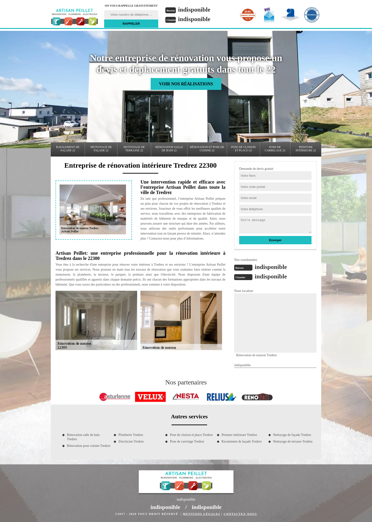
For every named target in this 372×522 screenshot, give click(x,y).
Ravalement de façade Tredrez (242, 441)
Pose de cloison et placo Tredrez (191, 435)
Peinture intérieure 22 (306, 148)
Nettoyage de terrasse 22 (134, 148)
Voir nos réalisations (186, 84)
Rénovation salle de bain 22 (169, 148)
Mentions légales (201, 514)
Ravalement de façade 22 (67, 148)
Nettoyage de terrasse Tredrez (293, 441)
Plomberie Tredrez (130, 435)
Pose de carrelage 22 (275, 148)
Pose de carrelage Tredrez (187, 441)
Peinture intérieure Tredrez (239, 435)
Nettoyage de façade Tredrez (292, 435)
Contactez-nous (240, 514)
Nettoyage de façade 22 (101, 148)
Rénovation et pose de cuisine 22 (207, 148)
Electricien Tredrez (131, 441)
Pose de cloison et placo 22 (243, 148)
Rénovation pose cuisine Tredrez (88, 446)
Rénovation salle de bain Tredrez (83, 437)
